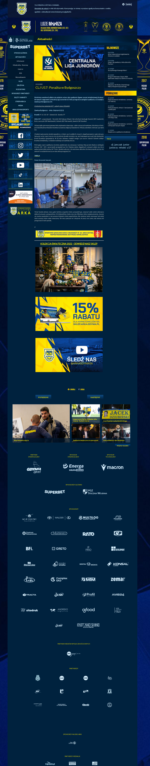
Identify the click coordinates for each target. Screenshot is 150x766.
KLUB (21, 81)
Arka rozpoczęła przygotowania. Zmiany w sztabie (118, 55)
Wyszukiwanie (20, 77)
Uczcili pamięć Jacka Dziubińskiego (115, 421)
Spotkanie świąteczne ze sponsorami (85, 440)
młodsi (122, 147)
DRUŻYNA (20, 85)
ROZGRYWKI (20, 89)
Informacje (20, 61)
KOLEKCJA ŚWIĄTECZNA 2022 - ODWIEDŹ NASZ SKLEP (69, 244)
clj (112, 144)
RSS (20, 73)
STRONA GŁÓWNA (20, 53)
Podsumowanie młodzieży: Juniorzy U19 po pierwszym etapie (120, 124)
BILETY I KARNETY (20, 97)
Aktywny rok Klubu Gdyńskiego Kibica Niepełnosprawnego (118, 85)
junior (126, 144)
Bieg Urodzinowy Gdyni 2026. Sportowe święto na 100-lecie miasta (120, 77)
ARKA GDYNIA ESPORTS (20, 109)
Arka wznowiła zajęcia (21, 440)
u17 (129, 147)
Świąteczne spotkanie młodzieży (119, 132)
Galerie (20, 69)
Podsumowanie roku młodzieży (114, 440)
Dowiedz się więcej (42, 8)
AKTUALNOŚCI (20, 57)
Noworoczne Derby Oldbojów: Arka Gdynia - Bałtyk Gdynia (85, 420)
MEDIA (20, 105)
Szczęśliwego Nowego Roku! (117, 70)
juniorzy (113, 147)
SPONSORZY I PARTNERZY (21, 93)
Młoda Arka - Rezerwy (20, 65)
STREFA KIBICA (20, 101)
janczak (118, 144)
